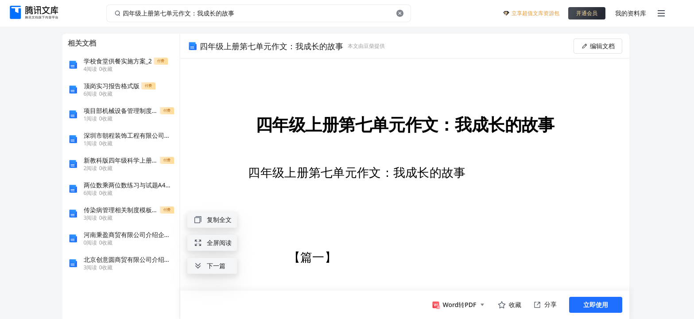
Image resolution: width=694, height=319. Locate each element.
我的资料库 (630, 13)
